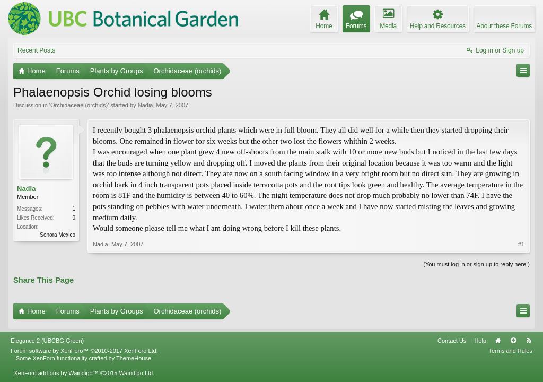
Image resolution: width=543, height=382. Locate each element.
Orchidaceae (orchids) (79, 105)
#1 (521, 244)
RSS (528, 336)
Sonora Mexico (57, 235)
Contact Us (451, 336)
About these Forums (504, 26)
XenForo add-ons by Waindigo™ (56, 369)
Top (513, 336)
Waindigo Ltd (136, 369)
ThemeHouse (133, 354)
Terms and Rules (510, 346)
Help (480, 336)
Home (498, 336)
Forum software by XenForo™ (84, 346)
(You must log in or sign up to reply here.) (476, 264)
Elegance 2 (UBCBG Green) (47, 336)
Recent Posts (36, 50)
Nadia (145, 105)
